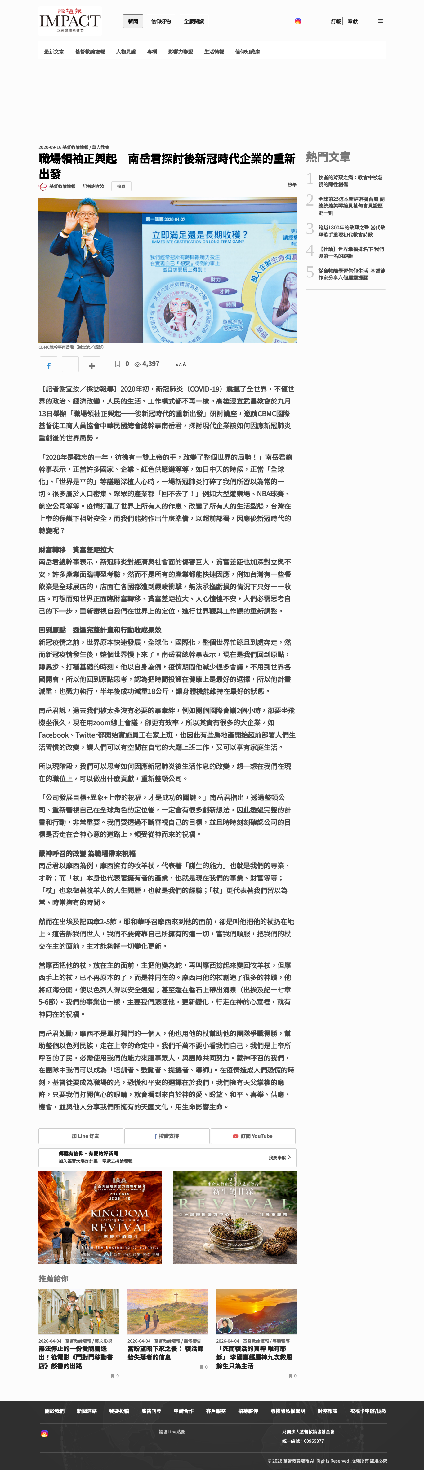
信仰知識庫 (247, 51)
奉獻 (353, 21)
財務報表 (327, 1411)
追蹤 (121, 186)
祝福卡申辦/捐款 (368, 1411)
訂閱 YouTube (252, 1136)
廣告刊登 (151, 1411)
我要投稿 (119, 1411)
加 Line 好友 (81, 1136)
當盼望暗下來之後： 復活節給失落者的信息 (165, 1353)
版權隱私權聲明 (287, 1411)
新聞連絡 (87, 1411)
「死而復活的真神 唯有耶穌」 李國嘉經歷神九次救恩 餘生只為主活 (254, 1357)
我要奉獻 (280, 1157)
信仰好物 (161, 21)
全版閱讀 (194, 21)
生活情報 (214, 51)
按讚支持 (166, 1136)
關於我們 (55, 1411)
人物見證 (126, 51)
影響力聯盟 (180, 51)
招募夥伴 (248, 1411)
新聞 (133, 21)
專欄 (152, 51)
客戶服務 (216, 1411)
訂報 (336, 21)
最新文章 (54, 51)
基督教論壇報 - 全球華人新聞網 (70, 21)
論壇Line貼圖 (172, 1432)
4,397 (147, 363)
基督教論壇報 (90, 51)
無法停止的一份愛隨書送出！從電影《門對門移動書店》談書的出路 (75, 1357)
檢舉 (292, 184)
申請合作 (184, 1411)
